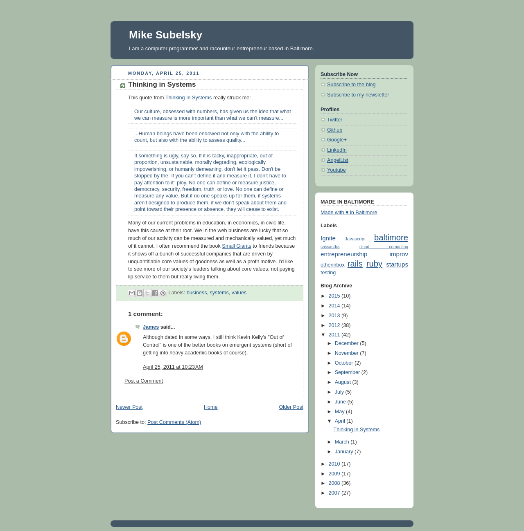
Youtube (336, 170)
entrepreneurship (344, 254)
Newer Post (129, 407)
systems (219, 293)
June (341, 402)
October (345, 363)
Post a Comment (143, 381)
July (340, 392)
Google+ (337, 140)
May (340, 411)
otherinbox (333, 265)
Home (211, 407)
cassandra (330, 246)
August (343, 382)
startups (397, 264)
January (345, 452)
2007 (335, 493)
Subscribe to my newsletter (358, 95)
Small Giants (236, 246)
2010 (335, 464)
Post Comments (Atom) (174, 422)
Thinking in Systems (357, 429)
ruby (374, 263)
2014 (335, 306)
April (341, 421)
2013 (335, 315)
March (343, 442)
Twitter (334, 120)
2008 (335, 483)
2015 (335, 296)
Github (334, 130)
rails (355, 263)
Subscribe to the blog (351, 84)
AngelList (337, 160)
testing (328, 273)
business (197, 293)
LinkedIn (337, 150)
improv (399, 254)
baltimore (391, 237)
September (348, 372)
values (239, 293)
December (347, 343)
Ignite (328, 238)
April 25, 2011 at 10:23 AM (173, 367)
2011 (335, 335)
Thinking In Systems (188, 98)
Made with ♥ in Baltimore (349, 212)
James (151, 327)
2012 (335, 325)
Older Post (291, 407)
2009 (335, 474)
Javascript (355, 238)
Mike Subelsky (165, 35)
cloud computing (383, 246)
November (347, 353)
